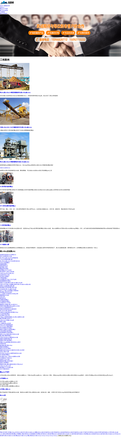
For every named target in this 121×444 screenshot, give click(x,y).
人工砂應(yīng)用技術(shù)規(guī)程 (9, 293)
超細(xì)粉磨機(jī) (4, 362)
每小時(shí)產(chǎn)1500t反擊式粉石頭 (10, 261)
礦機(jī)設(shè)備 (39, 432)
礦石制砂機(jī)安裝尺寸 (6, 318)
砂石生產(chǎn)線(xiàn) (28, 432)
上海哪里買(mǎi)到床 (5, 323)
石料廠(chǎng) (11, 432)
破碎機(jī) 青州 (4, 267)
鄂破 (1, 432)
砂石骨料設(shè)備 (92, 432)
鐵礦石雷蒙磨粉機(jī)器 (6, 339)
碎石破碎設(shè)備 (77, 432)
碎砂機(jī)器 (39, 434)
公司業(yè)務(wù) (5, 389)
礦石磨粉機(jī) (13, 434)
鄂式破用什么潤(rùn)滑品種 (7, 271)
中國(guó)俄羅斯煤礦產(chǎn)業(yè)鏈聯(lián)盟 (12, 317)
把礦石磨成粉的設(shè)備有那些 (8, 309)
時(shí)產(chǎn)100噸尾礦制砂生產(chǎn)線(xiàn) (14, 162)
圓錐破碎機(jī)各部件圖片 (6, 361)
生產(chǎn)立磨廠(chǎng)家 (7, 320)
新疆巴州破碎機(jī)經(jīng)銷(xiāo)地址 (10, 306)
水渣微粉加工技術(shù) (6, 358)
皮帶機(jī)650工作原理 (5, 270)
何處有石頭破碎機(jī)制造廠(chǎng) (9, 312)
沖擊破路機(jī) (3, 278)
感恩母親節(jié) (4, 265)
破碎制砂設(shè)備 (67, 432)
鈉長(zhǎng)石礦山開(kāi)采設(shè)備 (9, 334)
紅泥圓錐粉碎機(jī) (5, 301)
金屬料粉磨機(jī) (4, 299)
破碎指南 (74, 434)
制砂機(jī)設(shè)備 (89, 434)
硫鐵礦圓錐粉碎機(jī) (5, 281)
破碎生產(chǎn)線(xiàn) (7, 435)
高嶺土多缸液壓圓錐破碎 (6, 325)
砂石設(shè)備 (18, 432)
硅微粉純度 (3, 343)
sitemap (25, 435)
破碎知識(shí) (105, 432)
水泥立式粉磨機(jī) (5, 262)
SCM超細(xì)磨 (4, 244)
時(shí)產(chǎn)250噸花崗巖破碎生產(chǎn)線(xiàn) (15, 92)
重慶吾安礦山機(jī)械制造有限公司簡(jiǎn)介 (11, 364)
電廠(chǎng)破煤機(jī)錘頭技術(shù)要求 (10, 342)
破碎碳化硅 (3, 298)
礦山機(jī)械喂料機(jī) (5, 335)
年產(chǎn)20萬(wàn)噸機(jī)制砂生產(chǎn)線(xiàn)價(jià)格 (15, 284)
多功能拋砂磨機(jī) (5, 354)
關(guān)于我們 (4, 372)
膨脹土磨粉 (3, 321)
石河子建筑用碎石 (4, 369)
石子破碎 (84, 432)
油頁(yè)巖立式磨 (4, 351)
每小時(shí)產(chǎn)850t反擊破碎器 (9, 258)
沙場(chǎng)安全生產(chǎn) (7, 273)
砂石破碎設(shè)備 (48, 432)
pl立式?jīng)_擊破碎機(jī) (6, 326)
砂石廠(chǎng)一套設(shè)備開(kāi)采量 (10, 356)
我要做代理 (7, 5)
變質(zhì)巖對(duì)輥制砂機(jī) (7, 329)
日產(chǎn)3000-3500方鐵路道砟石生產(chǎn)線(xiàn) (16, 127)
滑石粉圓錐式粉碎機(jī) (6, 328)
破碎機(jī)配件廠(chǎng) (6, 345)
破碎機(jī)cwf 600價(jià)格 (6, 367)
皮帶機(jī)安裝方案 (5, 315)
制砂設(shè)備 (45, 434)
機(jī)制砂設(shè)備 (27, 434)
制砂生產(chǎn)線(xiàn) (66, 434)
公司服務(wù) (4, 378)
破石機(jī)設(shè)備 (18, 435)
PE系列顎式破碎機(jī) (6, 186)
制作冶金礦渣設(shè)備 (6, 256)
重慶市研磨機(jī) (4, 347)
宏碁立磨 (2, 296)
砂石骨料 (5, 432)
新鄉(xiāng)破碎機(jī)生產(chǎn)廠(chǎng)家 (11, 282)
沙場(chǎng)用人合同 (5, 366)
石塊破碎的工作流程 (5, 302)
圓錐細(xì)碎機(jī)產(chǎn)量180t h (8, 304)
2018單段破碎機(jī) (5, 313)
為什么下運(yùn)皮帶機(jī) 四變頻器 (9, 290)
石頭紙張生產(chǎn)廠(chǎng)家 (8, 289)
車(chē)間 (3, 395)
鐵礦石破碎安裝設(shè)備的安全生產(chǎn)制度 (12, 350)
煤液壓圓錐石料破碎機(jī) (6, 332)
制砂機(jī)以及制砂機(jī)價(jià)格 (8, 287)
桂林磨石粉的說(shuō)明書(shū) (8, 254)
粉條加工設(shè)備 (4, 359)
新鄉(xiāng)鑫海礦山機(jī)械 (7, 286)
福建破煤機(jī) (3, 264)
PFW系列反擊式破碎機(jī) (8, 206)
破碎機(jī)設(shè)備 (54, 434)
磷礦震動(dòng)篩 (4, 295)
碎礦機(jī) (19, 434)
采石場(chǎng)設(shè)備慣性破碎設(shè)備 (10, 353)
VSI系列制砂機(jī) (5, 225)
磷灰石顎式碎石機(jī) (5, 348)
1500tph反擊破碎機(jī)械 (6, 259)
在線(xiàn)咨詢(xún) (5, 167)
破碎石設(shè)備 (98, 434)
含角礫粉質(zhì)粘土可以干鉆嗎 (8, 279)
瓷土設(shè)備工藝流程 (6, 310)
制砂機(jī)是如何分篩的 (6, 292)
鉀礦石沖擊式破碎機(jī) (6, 340)
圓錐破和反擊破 (4, 268)
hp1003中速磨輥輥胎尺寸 (6, 307)
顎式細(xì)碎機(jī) (4, 276)
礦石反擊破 (6, 434)
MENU (1, 5)
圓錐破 (34, 434)
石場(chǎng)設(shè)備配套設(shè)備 (9, 337)
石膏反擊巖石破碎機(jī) (6, 331)
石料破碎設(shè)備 (58, 432)
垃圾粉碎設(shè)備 (4, 275)
